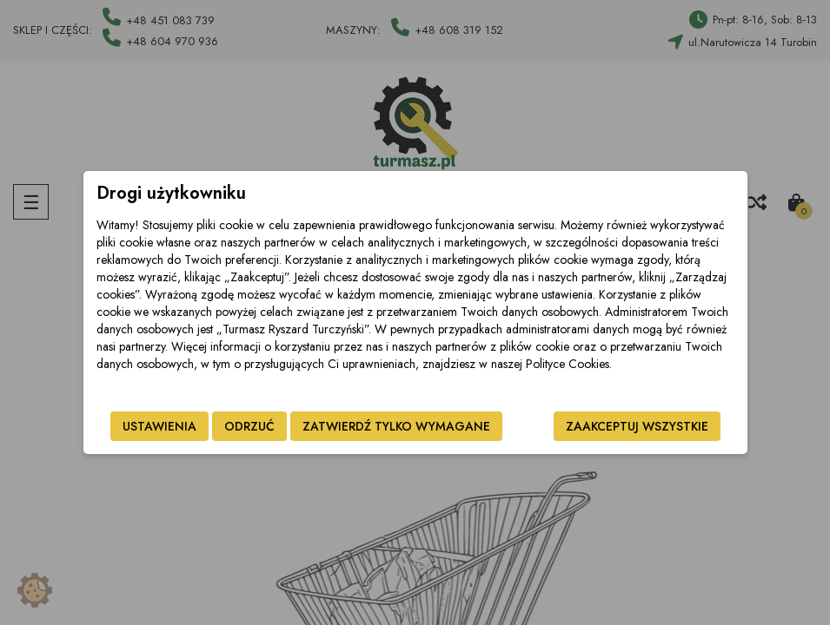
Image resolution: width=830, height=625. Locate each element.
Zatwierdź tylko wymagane (396, 426)
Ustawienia (159, 426)
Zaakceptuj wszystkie (637, 426)
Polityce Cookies (567, 363)
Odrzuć (249, 426)
